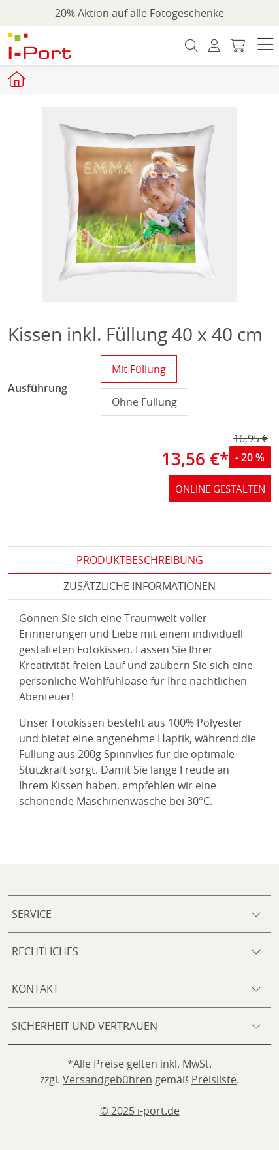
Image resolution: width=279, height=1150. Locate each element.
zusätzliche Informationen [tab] (139, 586)
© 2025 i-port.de (140, 1111)
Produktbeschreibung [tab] (139, 560)
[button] (265, 46)
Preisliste (214, 1079)
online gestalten (220, 488)
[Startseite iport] (18, 79)
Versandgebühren (107, 1079)
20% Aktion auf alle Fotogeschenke (139, 13)
